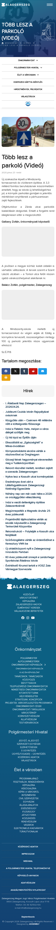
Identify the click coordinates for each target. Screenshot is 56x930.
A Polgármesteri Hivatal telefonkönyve (28, 868)
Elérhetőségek (28, 747)
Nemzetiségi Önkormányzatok (28, 690)
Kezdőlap (10, 43)
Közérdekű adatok (29, 757)
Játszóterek (29, 815)
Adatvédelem (28, 883)
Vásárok (29, 825)
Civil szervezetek (29, 798)
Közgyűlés (29, 680)
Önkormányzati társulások (28, 709)
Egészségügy (28, 808)
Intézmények (29, 795)
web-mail (28, 861)
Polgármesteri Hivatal (26, 68)
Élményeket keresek (28, 608)
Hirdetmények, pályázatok (28, 89)
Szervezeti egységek (29, 744)
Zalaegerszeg (16, 4)
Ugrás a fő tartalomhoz (46, 1)
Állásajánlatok (28, 805)
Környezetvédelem (29, 716)
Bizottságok (28, 683)
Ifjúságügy (28, 812)
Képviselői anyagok (28, 876)
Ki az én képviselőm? (30, 673)
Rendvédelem (28, 822)
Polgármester (28, 658)
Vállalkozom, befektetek (28, 611)
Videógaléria (28, 788)
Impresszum (28, 854)
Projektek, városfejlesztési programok (28, 703)
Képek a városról (29, 792)
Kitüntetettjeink (28, 693)
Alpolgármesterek (29, 661)
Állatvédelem (29, 719)
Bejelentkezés (28, 917)
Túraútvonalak (28, 832)
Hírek (27, 43)
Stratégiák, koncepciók (28, 700)
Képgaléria (29, 601)
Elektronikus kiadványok (28, 828)
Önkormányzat (26, 60)
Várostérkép (28, 713)
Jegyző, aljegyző (29, 741)
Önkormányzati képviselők (27, 665)
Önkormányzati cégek (29, 706)
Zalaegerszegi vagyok (29, 604)
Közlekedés (28, 818)
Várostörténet (29, 598)
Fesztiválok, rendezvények (28, 782)
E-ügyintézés (28, 751)
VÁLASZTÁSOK (28, 97)
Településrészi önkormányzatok (29, 686)
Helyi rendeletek (28, 696)
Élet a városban (26, 75)
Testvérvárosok (29, 723)
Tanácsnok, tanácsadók (28, 676)
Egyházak (28, 802)
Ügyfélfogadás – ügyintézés (29, 754)
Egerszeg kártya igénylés (28, 82)
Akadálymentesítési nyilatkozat (28, 890)
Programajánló (28, 779)
